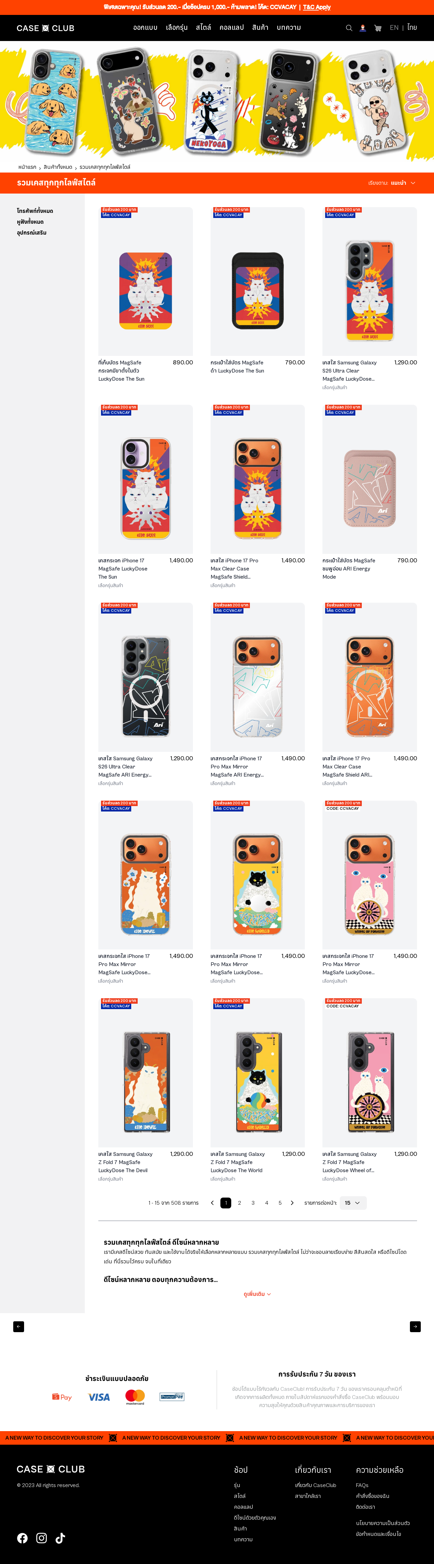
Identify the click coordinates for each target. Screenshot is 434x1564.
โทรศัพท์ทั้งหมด (35, 211)
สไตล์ (203, 28)
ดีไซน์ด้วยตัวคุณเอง (255, 1518)
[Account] (363, 28)
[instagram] (41, 1538)
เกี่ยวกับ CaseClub (315, 1485)
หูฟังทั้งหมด (30, 222)
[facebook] (22, 1538)
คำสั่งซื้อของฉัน (373, 1496)
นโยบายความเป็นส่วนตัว (383, 1523)
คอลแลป (231, 28)
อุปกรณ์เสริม (31, 233)
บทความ (289, 28)
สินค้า (260, 28)
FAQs (362, 1485)
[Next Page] (292, 1203)
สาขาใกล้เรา (308, 1496)
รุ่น (237, 1485)
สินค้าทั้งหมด (58, 167)
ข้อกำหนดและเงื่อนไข (378, 1534)
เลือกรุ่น (177, 28)
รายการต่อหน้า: (320, 1203)
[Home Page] (45, 28)
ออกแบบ (145, 28)
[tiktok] (60, 1538)
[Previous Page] (212, 1203)
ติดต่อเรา (365, 1507)
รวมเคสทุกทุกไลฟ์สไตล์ (105, 167)
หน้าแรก (27, 167)
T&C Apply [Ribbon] (317, 7)
